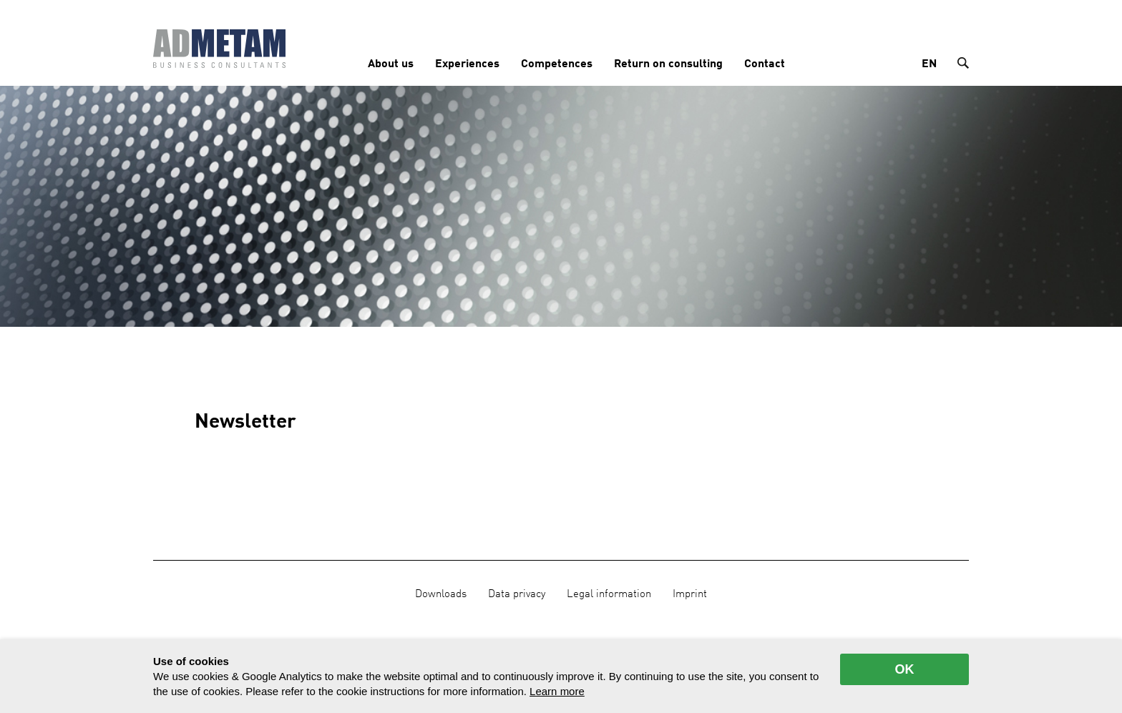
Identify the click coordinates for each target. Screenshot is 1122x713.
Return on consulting (668, 64)
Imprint (690, 594)
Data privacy (516, 594)
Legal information (609, 594)
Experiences (467, 64)
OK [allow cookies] (904, 669)
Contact (764, 64)
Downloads (441, 594)
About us (391, 64)
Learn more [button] (557, 691)
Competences (556, 64)
